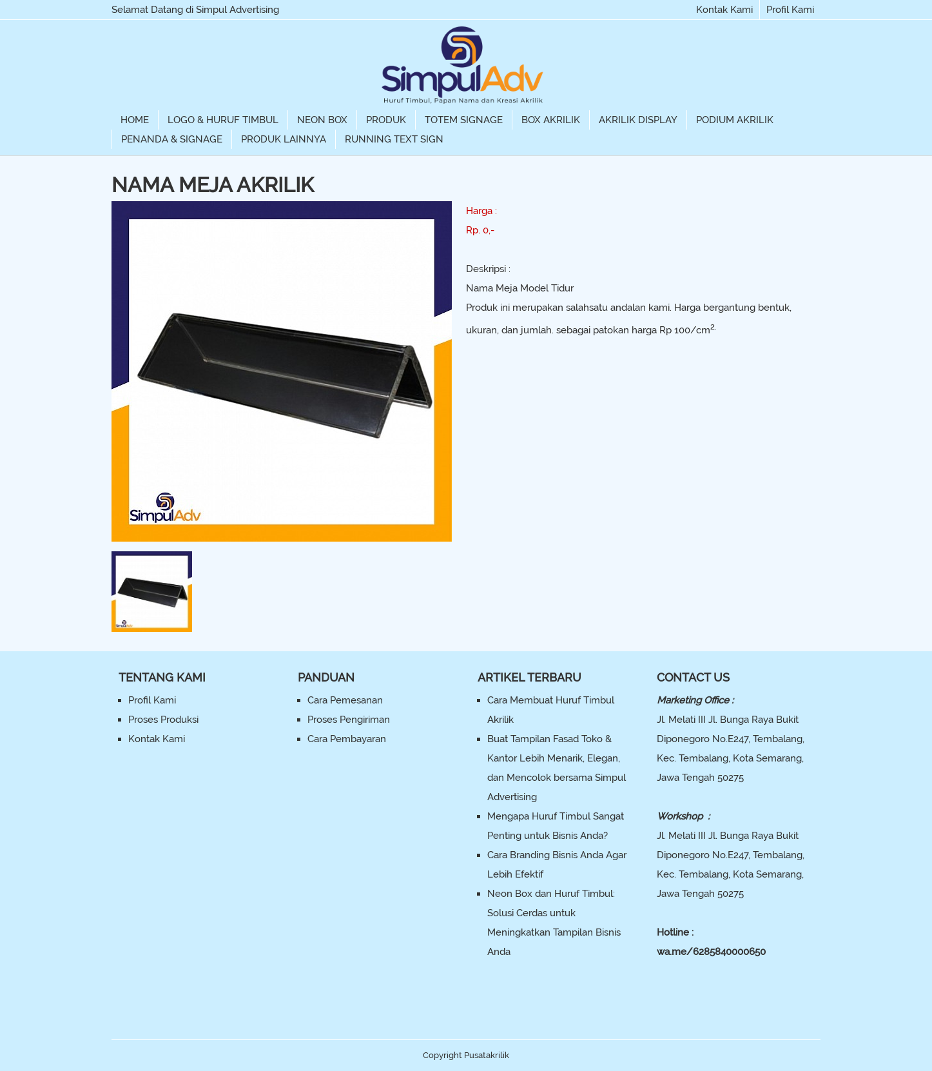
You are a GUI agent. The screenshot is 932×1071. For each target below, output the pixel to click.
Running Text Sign (394, 139)
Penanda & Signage (171, 139)
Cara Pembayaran (346, 739)
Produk (386, 120)
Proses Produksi (163, 719)
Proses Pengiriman (348, 719)
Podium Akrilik (734, 120)
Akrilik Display (638, 120)
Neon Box (322, 120)
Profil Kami (790, 9)
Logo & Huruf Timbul (223, 120)
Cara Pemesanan (345, 700)
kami (659, 307)
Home (135, 120)
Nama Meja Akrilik (213, 185)
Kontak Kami (724, 9)
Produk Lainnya (283, 139)
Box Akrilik (550, 120)
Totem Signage (464, 120)
